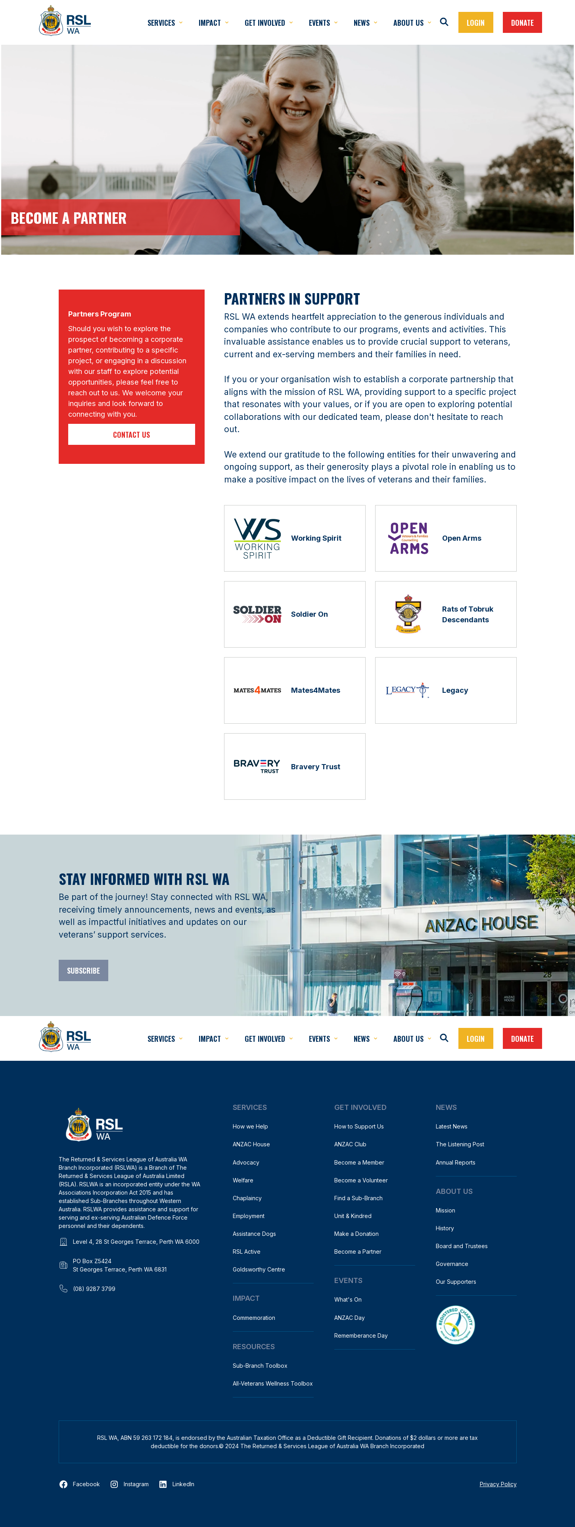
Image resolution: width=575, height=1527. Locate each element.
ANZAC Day (349, 1317)
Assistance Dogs (254, 1233)
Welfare (243, 1180)
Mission (445, 1210)
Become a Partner (357, 1251)
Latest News (452, 1126)
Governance (452, 1263)
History (445, 1228)
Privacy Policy (498, 1484)
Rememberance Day (361, 1335)
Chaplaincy (247, 1198)
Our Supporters (456, 1281)
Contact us (131, 434)
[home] (64, 22)
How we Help (250, 1126)
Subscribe (83, 970)
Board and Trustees (462, 1246)
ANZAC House (251, 1144)
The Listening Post (460, 1144)
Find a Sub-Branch (358, 1198)
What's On (348, 1299)
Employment (248, 1215)
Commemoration (254, 1317)
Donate (522, 22)
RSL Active (247, 1251)
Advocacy (246, 1162)
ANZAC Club (350, 1144)
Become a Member (359, 1162)
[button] (165, 22)
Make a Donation (356, 1233)
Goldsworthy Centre (259, 1269)
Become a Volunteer (361, 1180)
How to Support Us (359, 1126)
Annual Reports (455, 1162)
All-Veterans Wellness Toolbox (273, 1383)
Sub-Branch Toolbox (260, 1365)
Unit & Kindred (353, 1215)
